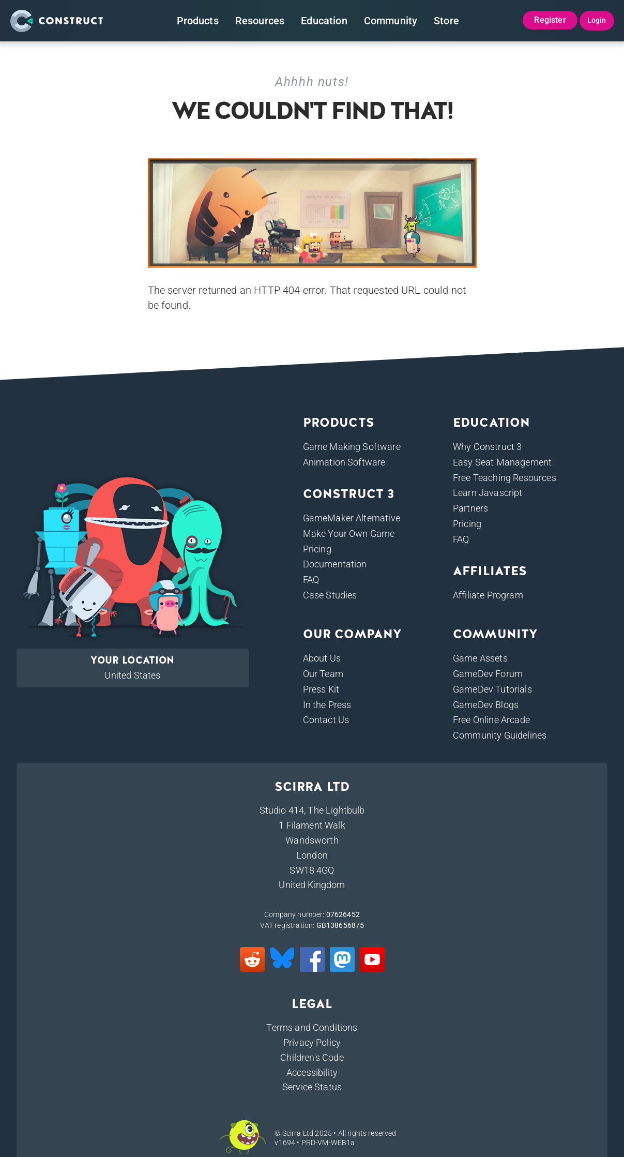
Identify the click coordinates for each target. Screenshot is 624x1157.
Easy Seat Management (502, 462)
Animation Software (344, 462)
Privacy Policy (312, 1042)
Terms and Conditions (311, 1027)
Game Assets (480, 658)
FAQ (311, 579)
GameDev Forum (488, 673)
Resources (259, 20)
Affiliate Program (488, 595)
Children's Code (311, 1057)
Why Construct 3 (487, 446)
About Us (322, 658)
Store (446, 20)
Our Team (323, 673)
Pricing (317, 549)
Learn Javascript (488, 492)
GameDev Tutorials (492, 689)
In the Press (327, 704)
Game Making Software (352, 446)
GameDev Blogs (486, 704)
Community (390, 20)
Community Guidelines (499, 735)
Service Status (312, 1086)
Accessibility (312, 1072)
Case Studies (330, 595)
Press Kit (321, 689)
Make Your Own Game (349, 533)
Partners (470, 508)
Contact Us (326, 719)
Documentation (335, 564)
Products (198, 20)
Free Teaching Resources (504, 477)
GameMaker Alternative (351, 518)
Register (550, 20)
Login (596, 20)
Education (324, 20)
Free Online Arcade (491, 719)
